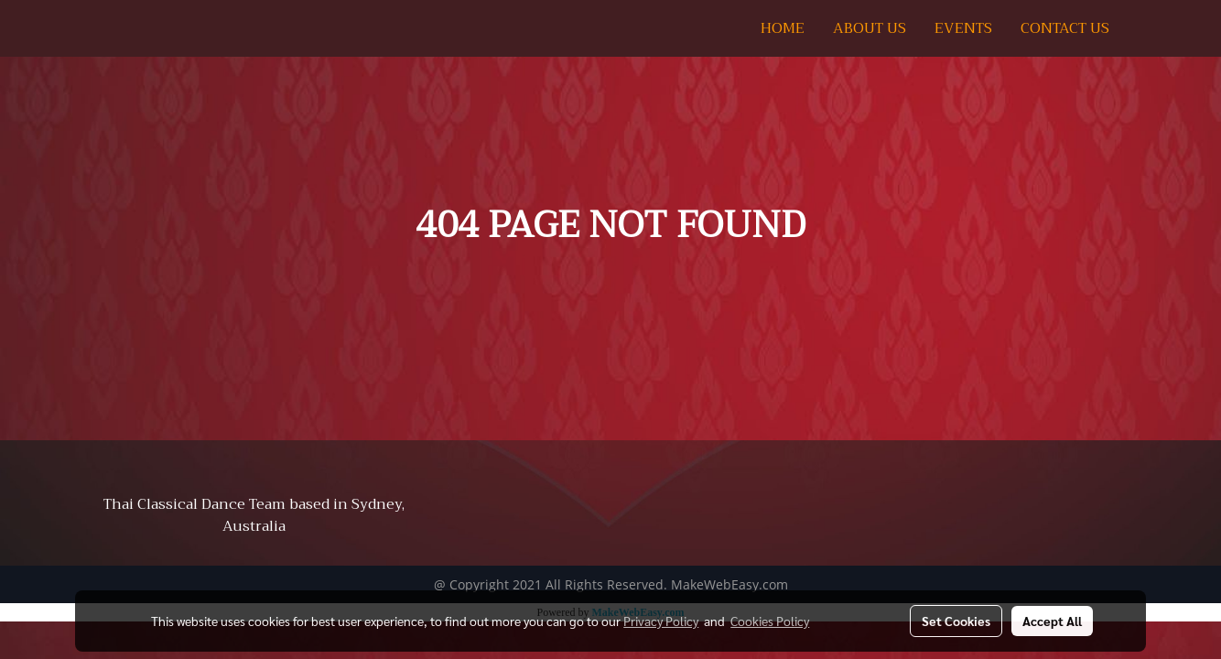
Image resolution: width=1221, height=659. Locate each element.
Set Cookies (956, 620)
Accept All (1052, 620)
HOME (783, 28)
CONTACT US (1065, 28)
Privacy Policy (660, 620)
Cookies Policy (769, 620)
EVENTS (963, 28)
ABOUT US (869, 28)
